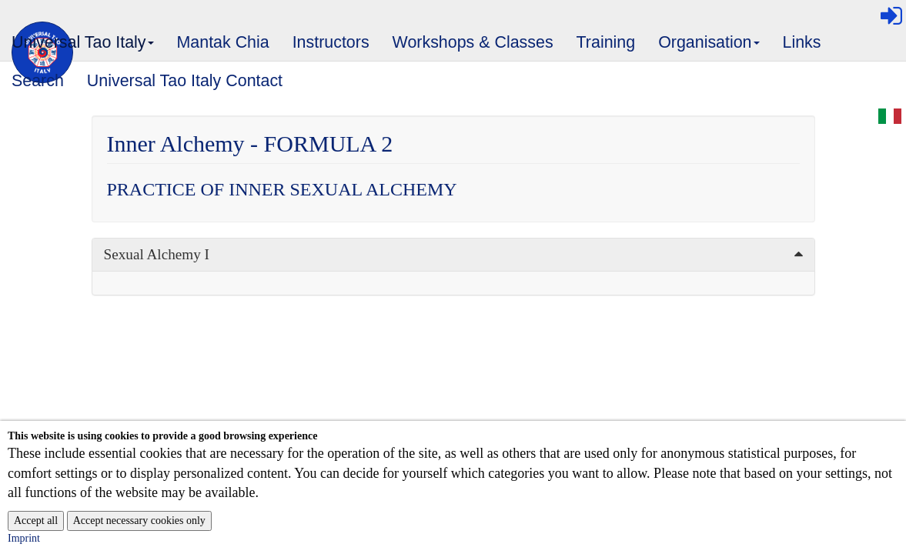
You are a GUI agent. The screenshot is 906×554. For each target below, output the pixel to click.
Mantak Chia (223, 42)
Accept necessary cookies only (139, 520)
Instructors (331, 42)
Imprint (24, 538)
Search (38, 81)
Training (606, 42)
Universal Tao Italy (83, 47)
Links (802, 42)
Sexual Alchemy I (156, 254)
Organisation (709, 47)
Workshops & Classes (473, 42)
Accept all (36, 520)
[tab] (453, 254)
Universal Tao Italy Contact (184, 81)
